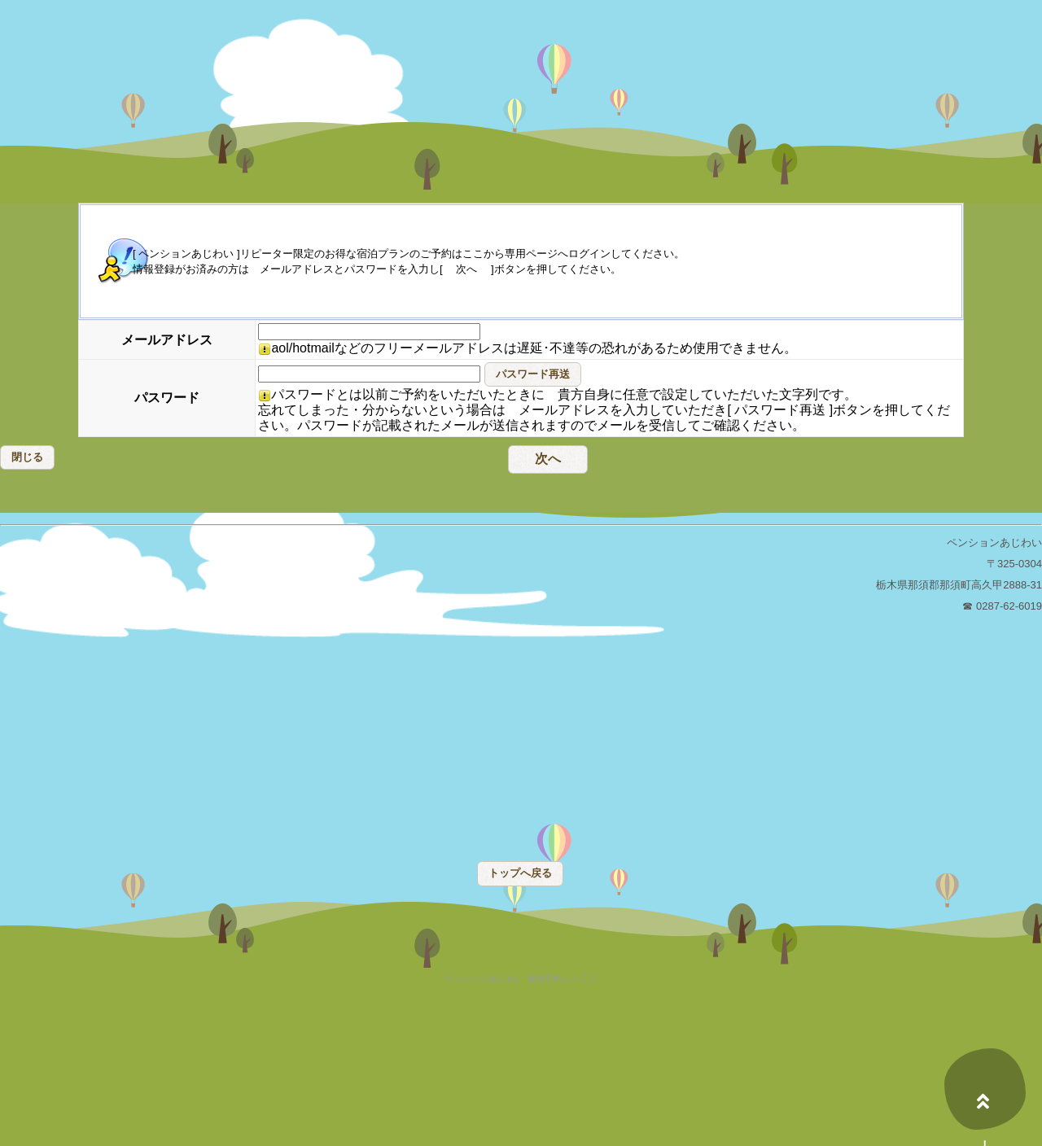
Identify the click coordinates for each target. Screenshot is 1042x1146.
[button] (532, 374)
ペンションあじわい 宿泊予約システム (521, 978)
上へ (985, 1089)
